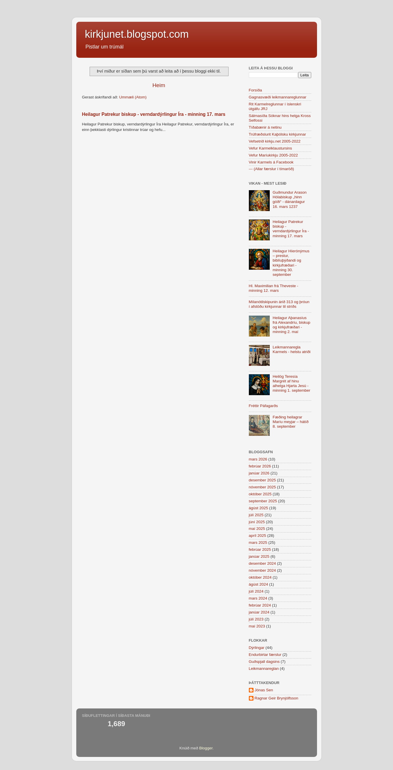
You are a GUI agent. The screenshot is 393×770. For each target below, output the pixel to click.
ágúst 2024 (258, 584)
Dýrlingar (257, 647)
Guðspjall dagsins (264, 661)
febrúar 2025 (260, 549)
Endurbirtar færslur (265, 654)
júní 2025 (257, 522)
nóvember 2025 (262, 487)
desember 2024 (262, 563)
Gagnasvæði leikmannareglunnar (278, 97)
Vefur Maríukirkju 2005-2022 (273, 155)
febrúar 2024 (260, 605)
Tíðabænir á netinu (265, 127)
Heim (158, 85)
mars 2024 (258, 598)
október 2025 (260, 494)
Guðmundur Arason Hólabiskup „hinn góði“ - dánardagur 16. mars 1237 (290, 199)
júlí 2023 (256, 619)
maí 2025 (257, 528)
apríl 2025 (257, 535)
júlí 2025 (256, 515)
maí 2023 (257, 626)
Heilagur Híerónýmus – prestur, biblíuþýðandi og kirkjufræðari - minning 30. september (291, 263)
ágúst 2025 (258, 508)
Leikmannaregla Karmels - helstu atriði (292, 349)
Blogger (206, 748)
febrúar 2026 (260, 466)
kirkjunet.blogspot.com (137, 34)
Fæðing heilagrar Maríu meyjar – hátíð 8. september (291, 422)
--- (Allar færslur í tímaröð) (271, 169)
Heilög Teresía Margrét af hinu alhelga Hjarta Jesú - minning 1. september (291, 383)
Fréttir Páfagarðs (263, 406)
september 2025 (263, 501)
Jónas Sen (264, 690)
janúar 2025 (259, 556)
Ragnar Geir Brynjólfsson (276, 698)
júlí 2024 (256, 591)
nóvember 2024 (262, 570)
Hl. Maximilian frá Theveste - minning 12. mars (273, 288)
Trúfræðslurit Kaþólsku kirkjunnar (277, 134)
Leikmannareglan (264, 668)
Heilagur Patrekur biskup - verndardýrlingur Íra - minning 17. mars (154, 114)
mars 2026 (258, 459)
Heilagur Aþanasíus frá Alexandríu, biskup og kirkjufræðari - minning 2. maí (291, 325)
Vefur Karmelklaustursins (270, 148)
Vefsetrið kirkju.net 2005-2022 (275, 141)
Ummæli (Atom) (133, 97)
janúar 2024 (259, 612)
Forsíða (255, 90)
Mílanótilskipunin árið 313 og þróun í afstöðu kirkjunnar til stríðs (279, 304)
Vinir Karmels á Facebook (271, 162)
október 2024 (260, 577)
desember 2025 (262, 480)
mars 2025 (258, 542)
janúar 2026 (259, 473)
